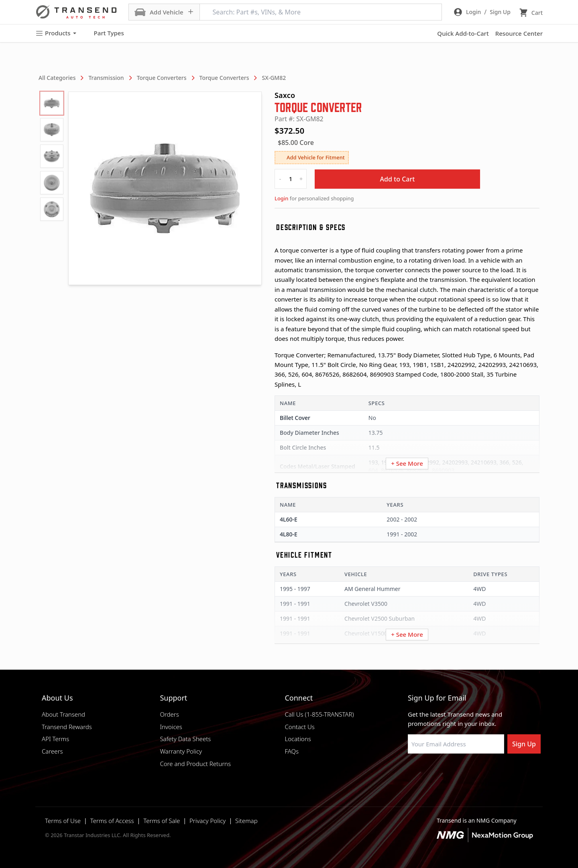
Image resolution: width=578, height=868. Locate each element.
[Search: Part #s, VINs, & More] (320, 12)
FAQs (292, 751)
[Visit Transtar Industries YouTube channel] (491, 772)
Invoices (171, 727)
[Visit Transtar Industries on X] (471, 772)
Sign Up (524, 744)
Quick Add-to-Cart (462, 33)
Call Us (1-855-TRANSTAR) (319, 714)
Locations (298, 739)
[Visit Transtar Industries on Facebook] (411, 772)
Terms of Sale (161, 821)
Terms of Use (63, 821)
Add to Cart (397, 179)
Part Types (104, 33)
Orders (169, 714)
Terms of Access (112, 821)
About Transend (63, 714)
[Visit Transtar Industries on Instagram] (451, 772)
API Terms (55, 739)
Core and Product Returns (195, 764)
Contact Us (299, 727)
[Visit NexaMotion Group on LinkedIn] (431, 772)
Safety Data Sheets (185, 739)
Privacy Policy (207, 821)
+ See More (407, 463)
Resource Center (519, 33)
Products (55, 33)
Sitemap (246, 821)
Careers (52, 751)
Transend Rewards (67, 727)
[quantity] (291, 179)
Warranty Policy (181, 751)
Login (281, 198)
